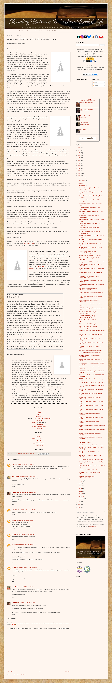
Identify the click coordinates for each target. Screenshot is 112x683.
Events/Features (39, 31)
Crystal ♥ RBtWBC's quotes (85, 512)
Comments (96, 85)
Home (8, 31)
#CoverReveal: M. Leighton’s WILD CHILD (90, 255)
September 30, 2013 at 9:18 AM (25, 587)
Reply (13, 471)
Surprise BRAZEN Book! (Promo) (88, 469)
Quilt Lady (15, 464)
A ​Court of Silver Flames (86, 102)
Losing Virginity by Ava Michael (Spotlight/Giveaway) (87, 252)
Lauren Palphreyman (85, 124)
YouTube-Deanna (38, 424)
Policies (21, 31)
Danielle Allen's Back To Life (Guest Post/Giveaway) (88, 312)
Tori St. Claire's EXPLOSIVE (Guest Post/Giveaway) (88, 327)
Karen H (14, 587)
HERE (31, 268)
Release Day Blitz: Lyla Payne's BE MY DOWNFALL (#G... (89, 277)
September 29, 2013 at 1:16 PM (26, 464)
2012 (79, 502)
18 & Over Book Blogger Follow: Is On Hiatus (91, 445)
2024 (79, 147)
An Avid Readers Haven (38, 426)
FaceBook (39, 420)
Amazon (38, 436)
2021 (79, 155)
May (80, 488)
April (80, 491)
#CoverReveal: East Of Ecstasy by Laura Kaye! (91, 324)
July (80, 483)
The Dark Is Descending (86, 109)
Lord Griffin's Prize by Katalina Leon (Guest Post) (92, 383)
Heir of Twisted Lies (85, 116)
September (82, 185)
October (81, 183)
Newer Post (11, 671)
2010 (79, 507)
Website (38, 412)
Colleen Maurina (16, 567)
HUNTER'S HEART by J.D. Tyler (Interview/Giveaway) (87, 316)
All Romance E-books (39, 439)
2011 (79, 504)
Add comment (11, 618)
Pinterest (39, 428)
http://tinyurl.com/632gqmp (42, 418)
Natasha (14, 520)
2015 (79, 170)
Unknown (14, 534)
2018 (79, 163)
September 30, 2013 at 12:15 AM (25, 544)
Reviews (29, 31)
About (14, 31)
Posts (95, 82)
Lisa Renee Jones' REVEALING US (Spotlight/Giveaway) (88, 289)
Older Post (67, 671)
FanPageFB (39, 416)
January (81, 498)
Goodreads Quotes (100, 530)
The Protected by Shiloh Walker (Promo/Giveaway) (87, 477)
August (81, 481)
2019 (79, 160)
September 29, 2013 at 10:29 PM (28, 509)
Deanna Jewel (15, 492)
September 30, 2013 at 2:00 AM (29, 567)
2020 (79, 158)
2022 (79, 153)
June (80, 486)
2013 (79, 175)
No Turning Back (29, 243)
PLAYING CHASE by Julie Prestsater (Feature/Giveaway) (88, 441)
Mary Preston (15, 476)
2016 (79, 168)
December (82, 178)
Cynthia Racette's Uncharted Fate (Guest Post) (91, 459)
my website (41, 266)
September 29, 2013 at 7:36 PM (27, 476)
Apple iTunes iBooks (39, 443)
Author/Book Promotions (54, 31)
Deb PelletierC (15, 509)
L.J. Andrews (83, 117)
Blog (38, 414)
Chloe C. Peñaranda (85, 110)
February (81, 496)
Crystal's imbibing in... (87, 100)
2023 (79, 150)
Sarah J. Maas (84, 103)
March (81, 493)
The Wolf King (84, 122)
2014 (79, 173)
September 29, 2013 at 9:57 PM (27, 492)
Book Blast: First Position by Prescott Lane (90, 352)
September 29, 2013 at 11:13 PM (25, 520)
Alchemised (83, 129)
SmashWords (39, 445)
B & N (39, 441)
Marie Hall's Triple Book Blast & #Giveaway (90, 350)
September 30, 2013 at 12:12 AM (25, 534)
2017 (79, 165)
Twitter (33, 422)
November (82, 180)
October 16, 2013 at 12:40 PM (27, 602)
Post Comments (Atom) (20, 675)
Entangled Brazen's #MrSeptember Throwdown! (91, 262)
